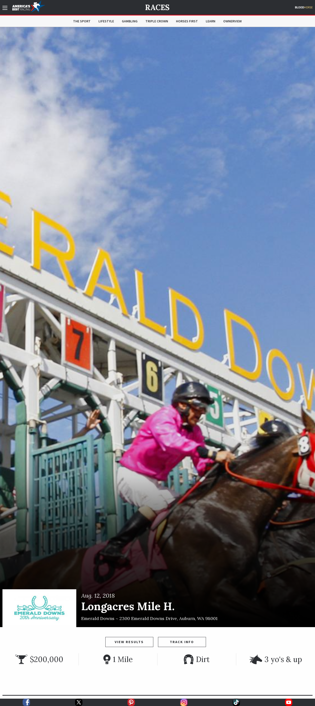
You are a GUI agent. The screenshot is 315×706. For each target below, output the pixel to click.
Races (157, 7)
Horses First (187, 21)
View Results (129, 642)
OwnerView (232, 21)
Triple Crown (156, 21)
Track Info (182, 642)
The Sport (82, 21)
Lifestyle (106, 21)
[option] (157, 327)
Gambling (130, 21)
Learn (210, 21)
